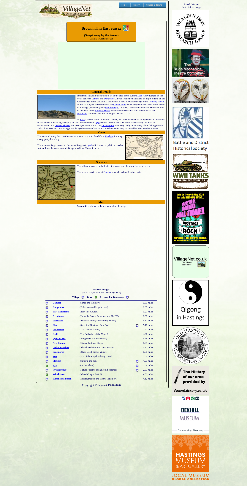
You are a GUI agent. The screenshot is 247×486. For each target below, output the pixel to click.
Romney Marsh (156, 101)
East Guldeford (61, 311)
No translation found (101, 65)
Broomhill (82, 113)
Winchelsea (58, 374)
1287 (82, 119)
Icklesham (58, 320)
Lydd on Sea (59, 338)
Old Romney (111, 107)
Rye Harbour (59, 369)
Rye (97, 122)
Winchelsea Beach (62, 378)
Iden (55, 325)
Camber (95, 98)
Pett (55, 356)
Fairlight (109, 136)
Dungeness (109, 98)
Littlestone (58, 329)
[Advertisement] (17, 57)
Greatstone (58, 316)
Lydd (139, 95)
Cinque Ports (119, 104)
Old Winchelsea (62, 125)
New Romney (59, 343)
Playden (57, 360)
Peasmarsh (58, 351)
